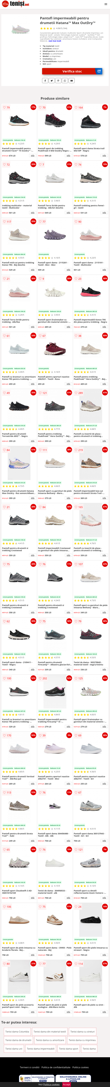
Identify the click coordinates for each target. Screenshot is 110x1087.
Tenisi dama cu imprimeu (82, 1040)
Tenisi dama (89, 1048)
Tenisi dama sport (68, 1048)
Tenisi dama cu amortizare (50, 1040)
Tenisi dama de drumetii (18, 1040)
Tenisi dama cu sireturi (82, 1031)
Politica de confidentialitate (56, 1067)
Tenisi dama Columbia (17, 1031)
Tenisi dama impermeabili (41, 1048)
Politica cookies (80, 1067)
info (32, 155)
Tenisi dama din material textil (50, 1031)
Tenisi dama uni (13, 1048)
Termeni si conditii (30, 1067)
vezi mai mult (55, 41)
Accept (66, 1084)
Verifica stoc (82, 71)
